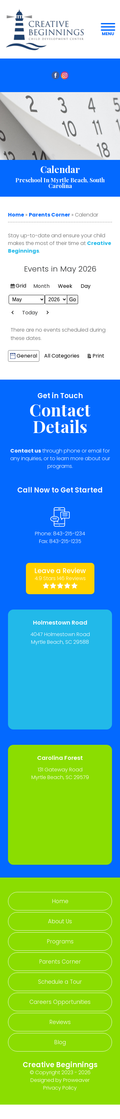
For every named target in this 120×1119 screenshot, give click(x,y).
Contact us (25, 450)
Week (65, 286)
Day (86, 286)
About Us (60, 921)
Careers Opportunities (60, 1002)
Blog (60, 1042)
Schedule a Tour (60, 982)
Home (16, 214)
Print (99, 355)
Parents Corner (49, 214)
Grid (21, 286)
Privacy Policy (60, 1087)
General (23, 355)
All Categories (61, 355)
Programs (60, 941)
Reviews (60, 1022)
